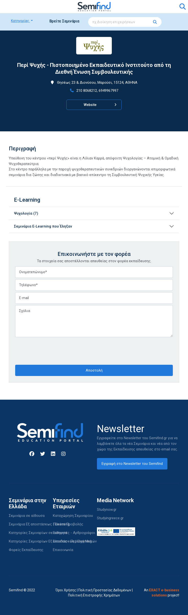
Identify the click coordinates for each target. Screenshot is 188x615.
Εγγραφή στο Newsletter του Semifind (132, 463)
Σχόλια (94, 321)
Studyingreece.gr (110, 518)
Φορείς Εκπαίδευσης (26, 550)
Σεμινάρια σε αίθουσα (27, 515)
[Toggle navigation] (15, 6)
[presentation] (52, 350)
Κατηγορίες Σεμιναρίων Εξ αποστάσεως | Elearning (50, 541)
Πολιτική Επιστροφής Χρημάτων (94, 595)
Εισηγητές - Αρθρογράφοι (74, 533)
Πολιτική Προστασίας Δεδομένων (104, 590)
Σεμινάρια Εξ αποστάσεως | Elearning (39, 524)
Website (100, 105)
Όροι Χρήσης (66, 590)
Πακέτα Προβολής (68, 524)
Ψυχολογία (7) (26, 213)
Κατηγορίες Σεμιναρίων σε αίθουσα (38, 533)
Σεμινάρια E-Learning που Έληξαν (43, 226)
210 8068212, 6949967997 (94, 90)
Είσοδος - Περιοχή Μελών (75, 541)
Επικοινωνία (63, 550)
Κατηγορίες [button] (20, 21)
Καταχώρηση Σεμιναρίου (73, 515)
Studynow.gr (107, 509)
